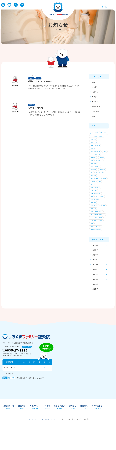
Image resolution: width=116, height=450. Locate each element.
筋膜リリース (95, 144)
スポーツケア (95, 226)
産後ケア (93, 183)
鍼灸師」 (93, 166)
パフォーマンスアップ (97, 137)
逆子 (92, 201)
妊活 (92, 169)
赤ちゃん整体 (95, 194)
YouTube (96, 111)
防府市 (92, 198)
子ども (100, 201)
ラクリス (101, 230)
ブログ (94, 97)
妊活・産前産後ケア (97, 233)
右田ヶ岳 (93, 191)
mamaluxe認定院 (96, 255)
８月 (92, 159)
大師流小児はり (95, 155)
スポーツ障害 (95, 219)
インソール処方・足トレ (98, 237)
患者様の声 (96, 106)
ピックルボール (95, 205)
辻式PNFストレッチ (97, 244)
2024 (92, 230)
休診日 (92, 151)
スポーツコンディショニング (98, 133)
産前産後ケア (95, 173)
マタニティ (94, 208)
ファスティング (95, 162)
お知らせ (95, 92)
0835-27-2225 (16, 376)
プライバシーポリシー (49, 445)
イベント (95, 102)
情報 (93, 116)
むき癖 (101, 198)
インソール (102, 215)
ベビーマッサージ (96, 212)
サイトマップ (31, 445)
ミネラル (93, 187)
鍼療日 (103, 166)
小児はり (101, 169)
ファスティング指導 (97, 240)
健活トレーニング (96, 251)
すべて (94, 82)
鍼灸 (92, 215)
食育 (92, 247)
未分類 (94, 87)
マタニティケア (95, 176)
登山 (102, 183)
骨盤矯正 (93, 180)
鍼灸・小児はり (95, 148)
